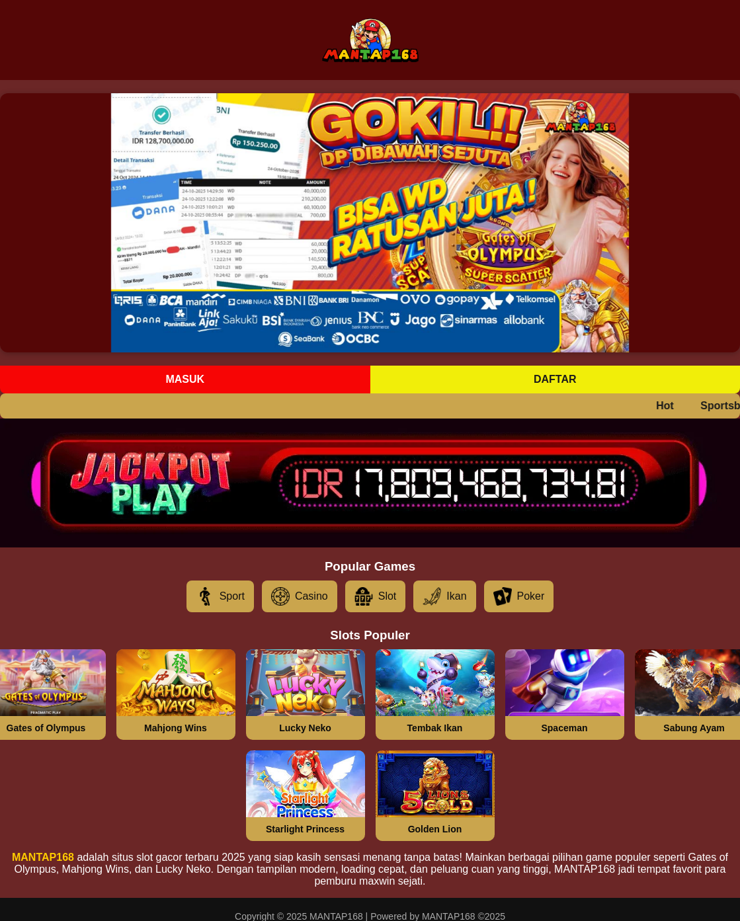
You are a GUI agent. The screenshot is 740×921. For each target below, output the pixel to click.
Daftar (555, 379)
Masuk (184, 379)
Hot (671, 405)
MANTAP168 (43, 857)
